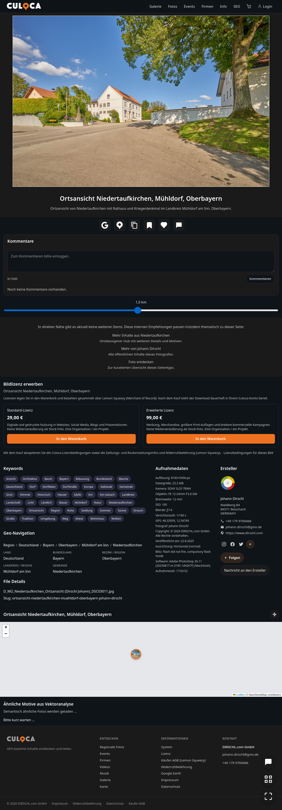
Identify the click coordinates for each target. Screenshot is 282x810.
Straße (10, 518)
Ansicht (11, 479)
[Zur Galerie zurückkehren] (268, 779)
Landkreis (128, 494)
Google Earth (171, 773)
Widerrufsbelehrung (180, 453)
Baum (48, 479)
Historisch (43, 494)
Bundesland (104, 479)
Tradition (27, 518)
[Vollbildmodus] (268, 796)
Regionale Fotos (112, 747)
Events (189, 6)
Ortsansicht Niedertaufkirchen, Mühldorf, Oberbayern (141, 198)
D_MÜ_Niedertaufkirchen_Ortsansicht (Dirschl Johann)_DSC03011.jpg (58, 591)
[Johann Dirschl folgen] (250, 544)
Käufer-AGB (137, 803)
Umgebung (48, 518)
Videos (105, 767)
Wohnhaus (97, 518)
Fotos (172, 6)
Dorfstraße (70, 487)
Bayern (64, 479)
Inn (90, 494)
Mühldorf (81, 502)
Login (265, 6)
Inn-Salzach (107, 494)
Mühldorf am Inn (95, 545)
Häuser (62, 494)
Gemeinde (126, 487)
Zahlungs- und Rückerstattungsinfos (132, 453)
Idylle (77, 494)
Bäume (123, 479)
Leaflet (238, 694)
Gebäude (106, 487)
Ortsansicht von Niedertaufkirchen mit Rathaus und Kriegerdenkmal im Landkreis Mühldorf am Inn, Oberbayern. (140, 208)
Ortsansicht (36, 510)
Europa (88, 487)
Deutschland (14, 487)
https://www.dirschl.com (244, 533)
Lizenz (165, 753)
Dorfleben (49, 487)
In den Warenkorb (71, 438)
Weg (65, 518)
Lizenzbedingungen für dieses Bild (248, 453)
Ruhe (70, 510)
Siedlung (87, 510)
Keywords (13, 468)
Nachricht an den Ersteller (245, 570)
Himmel (25, 494)
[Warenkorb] (249, 6)
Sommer (105, 510)
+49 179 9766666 (239, 521)
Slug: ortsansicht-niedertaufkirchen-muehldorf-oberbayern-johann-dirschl (62, 598)
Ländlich (46, 502)
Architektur (30, 479)
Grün (9, 494)
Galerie (155, 6)
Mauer (63, 502)
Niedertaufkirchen (120, 502)
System (166, 747)
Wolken (116, 518)
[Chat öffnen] (268, 762)
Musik (104, 773)
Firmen (207, 6)
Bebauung (82, 479)
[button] (136, 654)
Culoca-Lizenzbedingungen (71, 453)
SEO (236, 6)
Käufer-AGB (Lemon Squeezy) (183, 760)
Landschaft (13, 502)
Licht (31, 502)
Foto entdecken (140, 362)
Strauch (138, 510)
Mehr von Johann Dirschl (141, 348)
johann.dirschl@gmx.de (244, 527)
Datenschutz (170, 786)
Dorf (33, 487)
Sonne (122, 510)
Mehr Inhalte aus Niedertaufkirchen (141, 335)
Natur (97, 502)
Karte (104, 786)
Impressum (169, 780)
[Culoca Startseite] (24, 6)
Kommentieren (260, 279)
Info (223, 6)
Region (55, 510)
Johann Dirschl (232, 498)
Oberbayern (14, 510)
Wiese (79, 518)
